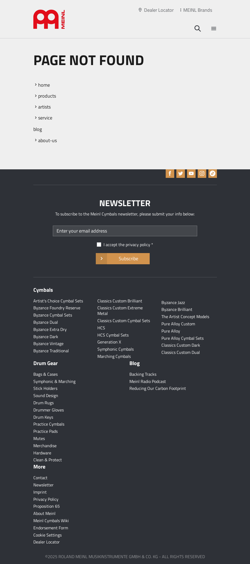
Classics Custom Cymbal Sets (123, 320)
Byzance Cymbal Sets (52, 315)
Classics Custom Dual (180, 352)
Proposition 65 (46, 506)
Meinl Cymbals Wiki (51, 520)
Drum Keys (43, 417)
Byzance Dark (45, 336)
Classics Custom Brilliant (119, 301)
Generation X (109, 342)
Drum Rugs (43, 402)
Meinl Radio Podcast (147, 381)
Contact (40, 477)
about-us (47, 140)
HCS (101, 328)
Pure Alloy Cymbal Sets (182, 338)
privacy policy (138, 244)
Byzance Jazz (173, 302)
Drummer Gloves (48, 410)
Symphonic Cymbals (115, 349)
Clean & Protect (47, 460)
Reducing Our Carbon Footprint (157, 388)
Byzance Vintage (48, 343)
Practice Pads (45, 431)
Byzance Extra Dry (50, 329)
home (44, 85)
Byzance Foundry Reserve (56, 308)
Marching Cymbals (114, 356)
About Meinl (44, 513)
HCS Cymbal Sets (113, 335)
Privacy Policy (45, 499)
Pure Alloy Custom (178, 324)
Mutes (39, 438)
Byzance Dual (45, 322)
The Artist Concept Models (185, 316)
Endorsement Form (50, 528)
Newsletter (43, 485)
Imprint (40, 492)
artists (44, 106)
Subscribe (122, 258)
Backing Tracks (142, 374)
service (45, 117)
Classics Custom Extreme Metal (120, 311)
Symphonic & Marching (54, 381)
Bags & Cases (45, 374)
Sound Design (45, 395)
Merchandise (45, 445)
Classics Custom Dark (180, 345)
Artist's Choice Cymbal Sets (58, 301)
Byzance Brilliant (176, 309)
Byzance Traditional (51, 350)
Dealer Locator (159, 10)
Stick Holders (45, 388)
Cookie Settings (47, 535)
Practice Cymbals (48, 424)
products (47, 96)
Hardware (42, 453)
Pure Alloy (170, 331)
